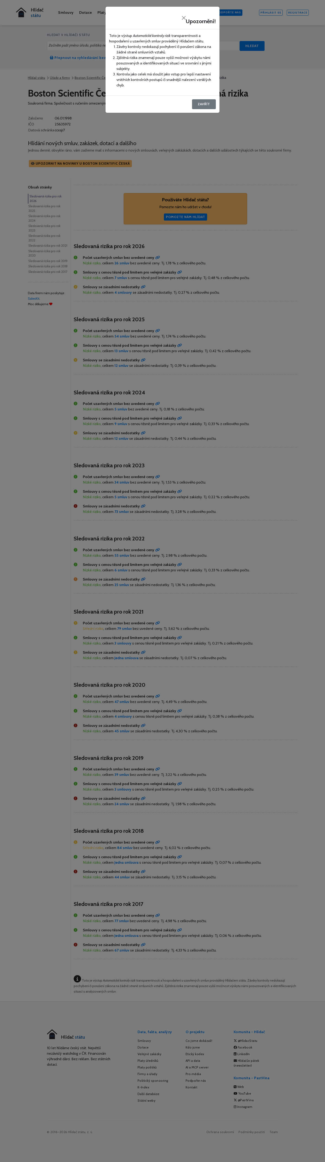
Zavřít (204, 104)
